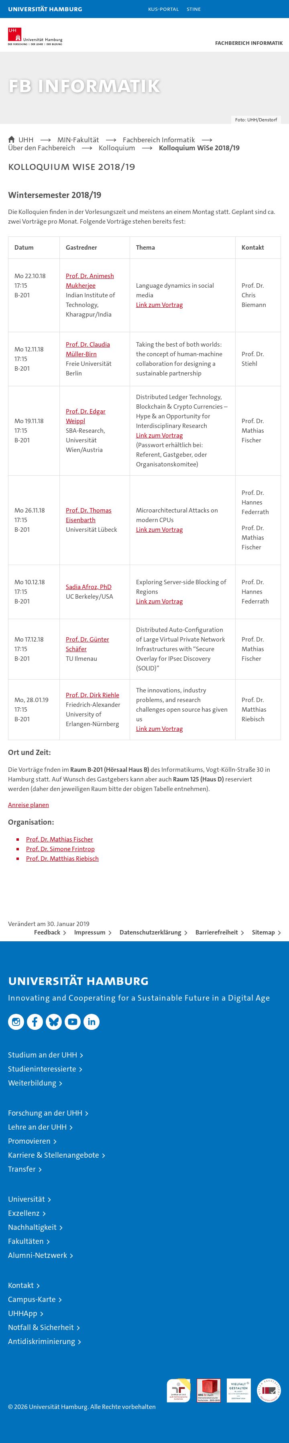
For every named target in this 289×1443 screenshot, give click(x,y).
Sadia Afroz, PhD (89, 587)
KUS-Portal (163, 8)
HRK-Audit (234, 1386)
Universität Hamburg (45, 9)
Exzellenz (24, 1213)
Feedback (47, 932)
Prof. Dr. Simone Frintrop (60, 849)
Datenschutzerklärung (150, 932)
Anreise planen (28, 805)
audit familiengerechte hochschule (179, 1390)
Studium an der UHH (42, 1055)
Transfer (22, 1169)
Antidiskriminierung (41, 1341)
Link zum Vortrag (159, 305)
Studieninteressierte (42, 1069)
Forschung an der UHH (45, 1113)
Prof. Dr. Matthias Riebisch (62, 858)
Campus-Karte (32, 1299)
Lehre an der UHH (37, 1127)
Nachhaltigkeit (32, 1227)
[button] (258, 9)
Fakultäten (26, 1241)
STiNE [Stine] (194, 8)
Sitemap (263, 932)
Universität (26, 1199)
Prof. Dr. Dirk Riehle (92, 695)
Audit (204, 1382)
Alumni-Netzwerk (37, 1255)
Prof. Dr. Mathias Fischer (59, 839)
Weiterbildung (32, 1083)
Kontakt (21, 1285)
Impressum (90, 932)
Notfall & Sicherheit (41, 1327)
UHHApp (22, 1313)
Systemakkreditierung (269, 1382)
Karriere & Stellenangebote (53, 1155)
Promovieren (29, 1141)
